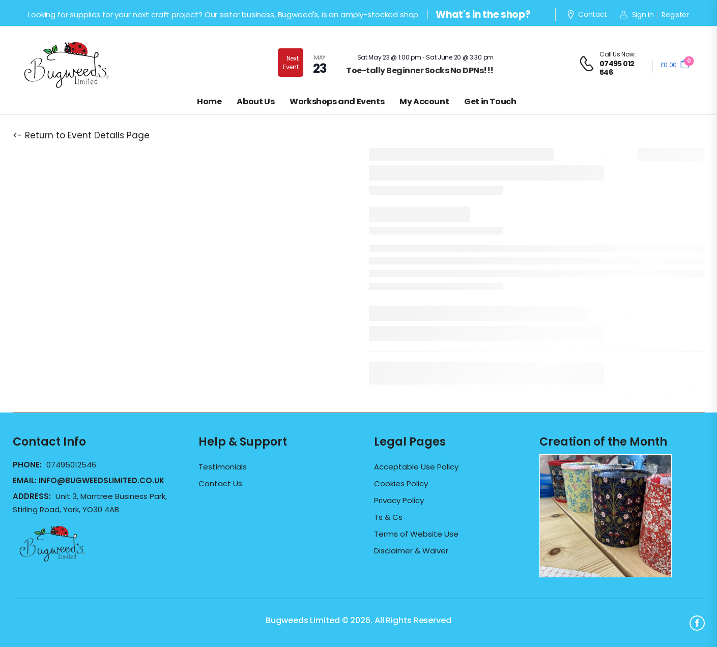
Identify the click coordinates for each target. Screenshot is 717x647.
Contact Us (220, 483)
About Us (255, 101)
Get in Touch (490, 101)
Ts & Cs (388, 517)
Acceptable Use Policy (416, 467)
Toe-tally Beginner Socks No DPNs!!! (420, 70)
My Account (424, 101)
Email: (88, 480)
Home (209, 101)
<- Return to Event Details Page (81, 135)
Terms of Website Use (416, 534)
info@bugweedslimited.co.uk (101, 480)
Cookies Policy (401, 483)
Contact (586, 14)
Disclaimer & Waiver (411, 550)
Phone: (28, 464)
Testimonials (222, 467)
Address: (33, 496)
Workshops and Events (337, 101)
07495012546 (71, 464)
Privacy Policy (399, 500)
